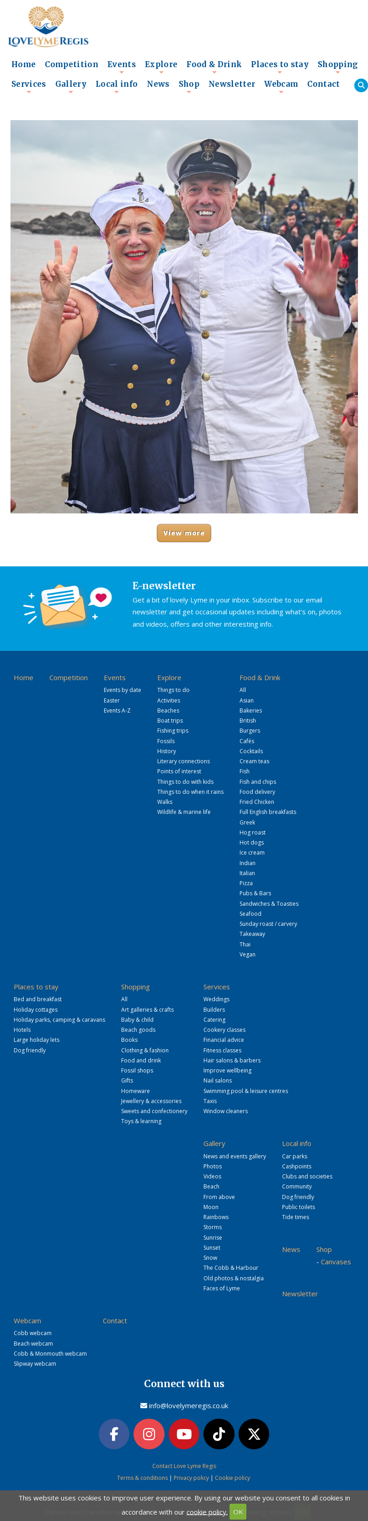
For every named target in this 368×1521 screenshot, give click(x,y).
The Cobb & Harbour (230, 1268)
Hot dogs (252, 842)
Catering (214, 1020)
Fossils (166, 741)
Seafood (250, 914)
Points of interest (179, 771)
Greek (247, 822)
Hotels (22, 1030)
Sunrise (212, 1237)
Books (129, 1040)
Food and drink (141, 1060)
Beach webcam (33, 1343)
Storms (212, 1227)
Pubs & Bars (255, 893)
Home (23, 64)
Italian (247, 873)
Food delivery (257, 792)
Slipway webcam (35, 1364)
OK (238, 1511)
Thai (245, 944)
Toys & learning (141, 1121)
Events (121, 67)
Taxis (210, 1101)
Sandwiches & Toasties (269, 904)
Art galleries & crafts (147, 1010)
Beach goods (138, 1030)
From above (219, 1197)
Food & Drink (214, 67)
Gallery (70, 86)
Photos (212, 1166)
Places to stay (280, 67)
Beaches (168, 710)
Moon (211, 1207)
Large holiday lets (36, 1040)
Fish (245, 771)
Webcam (281, 86)
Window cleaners (225, 1111)
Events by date (122, 690)
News (158, 84)
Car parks (294, 1156)
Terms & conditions (142, 1478)
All (243, 690)
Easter (112, 700)
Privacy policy (191, 1478)
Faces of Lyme (221, 1288)
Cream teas (254, 761)
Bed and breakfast (38, 999)
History (166, 751)
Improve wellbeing (227, 1070)
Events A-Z (117, 710)
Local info (117, 86)
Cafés (247, 741)
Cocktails (251, 751)
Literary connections (183, 761)
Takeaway (252, 934)
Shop (189, 86)
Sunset (211, 1248)
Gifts (127, 1080)
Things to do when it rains (190, 792)
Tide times (295, 1217)
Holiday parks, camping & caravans (59, 1020)
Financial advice (223, 1040)
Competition (71, 64)
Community (297, 1186)
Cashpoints (296, 1166)
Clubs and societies (307, 1176)
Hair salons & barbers (232, 1060)
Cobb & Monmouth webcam (50, 1353)
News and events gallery (234, 1156)
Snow (210, 1258)
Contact (323, 84)
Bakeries (251, 710)
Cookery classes (224, 1030)
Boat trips (170, 720)
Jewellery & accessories (151, 1101)
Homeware (135, 1091)
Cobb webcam (33, 1333)
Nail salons (217, 1080)
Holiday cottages (36, 1010)
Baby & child (137, 1020)
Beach (211, 1186)
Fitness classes (222, 1050)
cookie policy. (207, 1511)
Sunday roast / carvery (268, 924)
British (248, 720)
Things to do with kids (185, 782)
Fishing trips (172, 730)
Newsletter (231, 84)
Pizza (246, 883)
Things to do (173, 690)
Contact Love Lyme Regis (184, 1466)
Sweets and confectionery (154, 1111)
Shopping (338, 67)
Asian (247, 700)
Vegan (248, 954)
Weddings (216, 999)
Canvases (336, 1261)
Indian (248, 863)
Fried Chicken (257, 802)
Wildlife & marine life (184, 812)
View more (184, 532)
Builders (214, 1010)
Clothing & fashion (145, 1050)
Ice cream (252, 852)
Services (28, 86)
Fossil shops (137, 1070)
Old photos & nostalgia (233, 1278)
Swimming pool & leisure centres (245, 1091)
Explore (161, 67)
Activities (168, 700)
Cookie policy (232, 1478)
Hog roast (253, 832)
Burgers (250, 730)
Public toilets (298, 1207)
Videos (212, 1176)
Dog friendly (30, 1050)
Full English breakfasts (268, 812)
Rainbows (216, 1217)
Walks (164, 802)
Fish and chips (258, 782)
